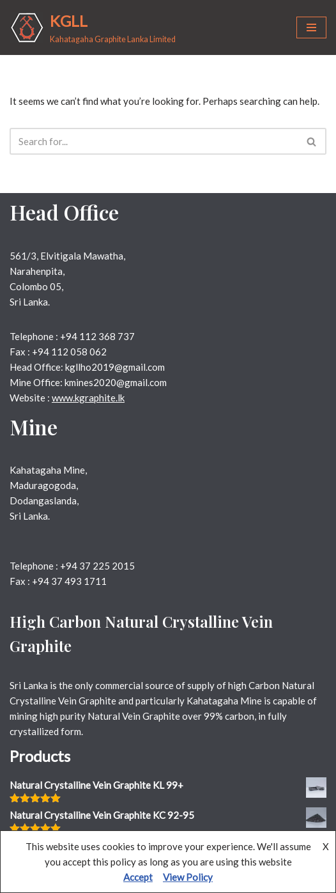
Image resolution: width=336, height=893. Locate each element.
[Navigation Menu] (311, 27)
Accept (138, 877)
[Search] (154, 141)
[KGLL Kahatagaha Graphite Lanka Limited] (93, 27)
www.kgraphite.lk (88, 397)
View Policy (188, 877)
